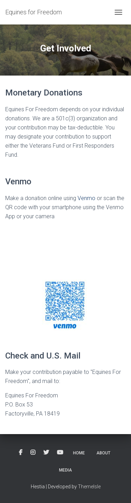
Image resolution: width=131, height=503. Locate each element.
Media (65, 470)
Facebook (20, 453)
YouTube (60, 453)
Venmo (86, 198)
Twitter (46, 453)
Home (79, 453)
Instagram (33, 453)
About (103, 453)
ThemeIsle (89, 486)
